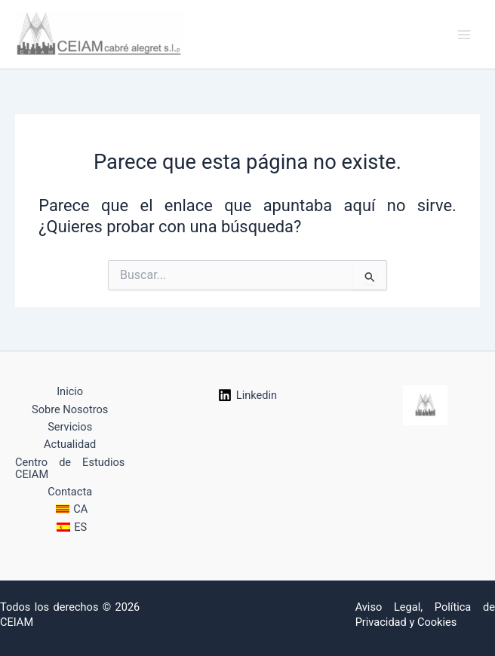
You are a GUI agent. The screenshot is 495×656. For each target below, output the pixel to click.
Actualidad (70, 444)
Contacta (70, 492)
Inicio (70, 391)
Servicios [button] (70, 427)
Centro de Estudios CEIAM (70, 468)
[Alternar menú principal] (464, 35)
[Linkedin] (247, 395)
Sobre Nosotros (70, 409)
